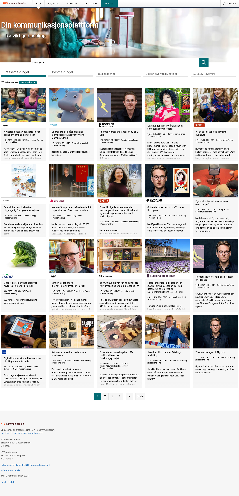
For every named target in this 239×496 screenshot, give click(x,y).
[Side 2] (105, 396)
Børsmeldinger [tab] (62, 72)
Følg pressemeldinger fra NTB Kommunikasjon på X (25, 465)
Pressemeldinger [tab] (16, 72)
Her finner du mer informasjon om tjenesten (22, 433)
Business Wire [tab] (107, 74)
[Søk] (115, 62)
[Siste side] (140, 396)
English (11, 482)
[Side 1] (97, 396)
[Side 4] (119, 396)
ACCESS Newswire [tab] (204, 74)
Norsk (3, 482)
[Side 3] (112, 396)
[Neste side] (129, 396)
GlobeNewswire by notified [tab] (162, 74)
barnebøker (28, 82)
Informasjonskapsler (11, 470)
